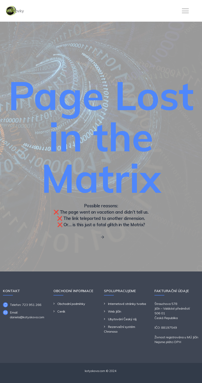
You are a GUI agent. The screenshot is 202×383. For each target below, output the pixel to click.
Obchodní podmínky (71, 304)
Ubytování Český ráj (122, 319)
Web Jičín (114, 311)
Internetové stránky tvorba (127, 304)
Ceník (61, 311)
